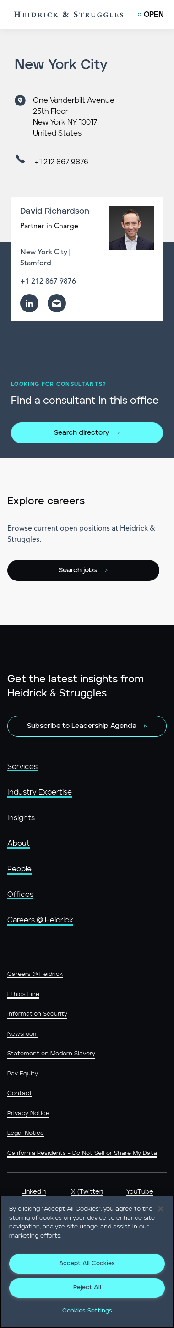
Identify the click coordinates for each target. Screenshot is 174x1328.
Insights (21, 818)
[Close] (161, 1209)
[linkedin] (29, 303)
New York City (43, 252)
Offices (20, 894)
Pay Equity (22, 1074)
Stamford (35, 263)
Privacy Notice (28, 1114)
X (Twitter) (87, 1192)
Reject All (87, 1288)
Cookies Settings (87, 1311)
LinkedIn (34, 1192)
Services (22, 766)
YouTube (139, 1192)
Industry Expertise (39, 792)
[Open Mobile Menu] (151, 14)
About (18, 843)
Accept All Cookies (87, 1263)
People (19, 869)
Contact (19, 1093)
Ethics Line (23, 994)
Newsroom (22, 1034)
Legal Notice (25, 1133)
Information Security (37, 1014)
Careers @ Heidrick (40, 920)
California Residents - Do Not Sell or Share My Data (82, 1153)
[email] (57, 303)
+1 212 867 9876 (61, 162)
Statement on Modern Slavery (51, 1054)
